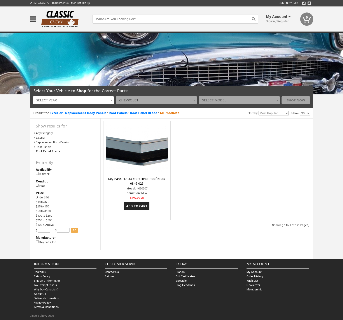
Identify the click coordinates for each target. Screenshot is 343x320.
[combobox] (73, 100)
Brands (180, 272)
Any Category (44, 133)
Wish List (252, 280)
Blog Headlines (185, 285)
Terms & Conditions (46, 307)
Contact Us (60, 3)
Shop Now (296, 100)
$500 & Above (45, 224)
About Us (40, 293)
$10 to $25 (42, 202)
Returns (109, 276)
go (74, 230)
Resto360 (40, 272)
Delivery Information (46, 298)
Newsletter (253, 285)
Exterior (56, 113)
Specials (181, 280)
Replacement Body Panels (85, 113)
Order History (255, 276)
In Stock (43, 174)
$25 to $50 (42, 206)
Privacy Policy (42, 302)
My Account (254, 272)
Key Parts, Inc (46, 242)
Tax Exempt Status (45, 285)
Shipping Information (47, 280)
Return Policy (42, 276)
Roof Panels (118, 113)
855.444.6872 (39, 3)
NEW (41, 185)
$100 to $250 (44, 215)
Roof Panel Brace (143, 113)
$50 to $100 (43, 211)
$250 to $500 (44, 220)
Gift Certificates (185, 276)
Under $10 (42, 197)
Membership (254, 289)
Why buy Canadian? (46, 289)
